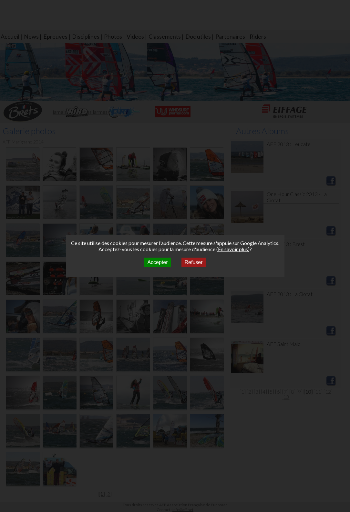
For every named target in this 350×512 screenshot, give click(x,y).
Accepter (157, 262)
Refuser (194, 262)
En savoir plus (233, 249)
